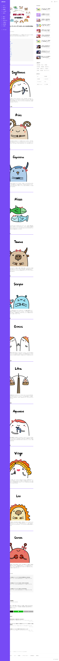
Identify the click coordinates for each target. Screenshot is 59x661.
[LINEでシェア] (27, 611)
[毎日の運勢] (4, 24)
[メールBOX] (4, 11)
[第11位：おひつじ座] (17, 43)
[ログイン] (4, 5)
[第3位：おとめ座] (17, 56)
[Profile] (54, 1)
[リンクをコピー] (37, 611)
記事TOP (16, 651)
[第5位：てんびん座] (17, 53)
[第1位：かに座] (16, 59)
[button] (56, 1)
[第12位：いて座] (17, 41)
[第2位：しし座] (16, 58)
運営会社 (46, 655)
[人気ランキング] (4, 20)
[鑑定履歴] (4, 9)
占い (19, 651)
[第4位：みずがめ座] (17, 54)
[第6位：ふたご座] (17, 51)
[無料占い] (4, 18)
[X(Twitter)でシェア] (17, 611)
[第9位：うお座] (16, 46)
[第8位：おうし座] (17, 48)
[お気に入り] (4, 7)
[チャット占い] (4, 29)
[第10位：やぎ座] (17, 45)
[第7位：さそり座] (17, 50)
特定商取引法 (41, 655)
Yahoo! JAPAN (15, 659)
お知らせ (19, 655)
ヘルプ (24, 655)
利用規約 (28, 655)
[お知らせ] (4, 13)
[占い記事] (4, 25)
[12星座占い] (4, 22)
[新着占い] (4, 16)
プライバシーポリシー (34, 655)
